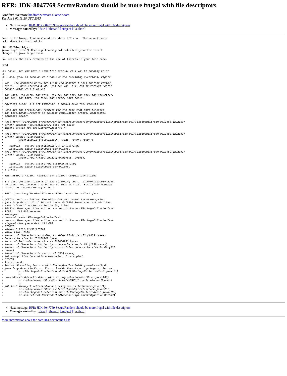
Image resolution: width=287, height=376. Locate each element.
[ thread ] (53, 28)
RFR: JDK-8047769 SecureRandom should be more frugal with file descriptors (79, 25)
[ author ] (80, 28)
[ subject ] (66, 28)
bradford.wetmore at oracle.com (49, 15)
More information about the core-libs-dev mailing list (36, 372)
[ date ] (42, 28)
